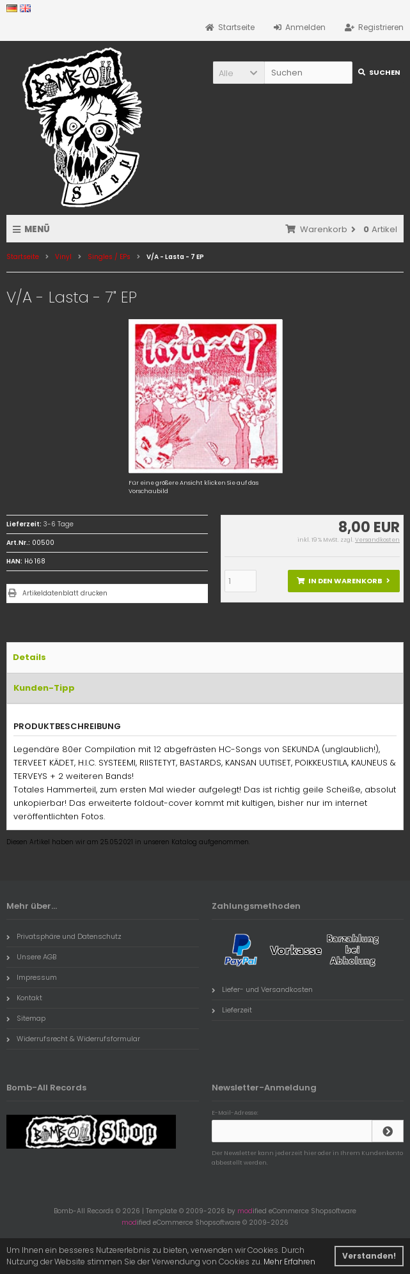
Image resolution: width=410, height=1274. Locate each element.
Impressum (31, 977)
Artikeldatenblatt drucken (64, 593)
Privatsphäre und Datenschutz (64, 936)
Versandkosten (377, 540)
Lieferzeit (232, 1010)
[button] (238, 72)
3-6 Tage (58, 524)
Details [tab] (29, 657)
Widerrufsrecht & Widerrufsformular (73, 1039)
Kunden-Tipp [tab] (44, 688)
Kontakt (24, 998)
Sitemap (25, 1018)
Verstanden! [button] (369, 1255)
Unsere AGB (31, 957)
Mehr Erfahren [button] (289, 1261)
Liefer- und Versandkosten (262, 989)
